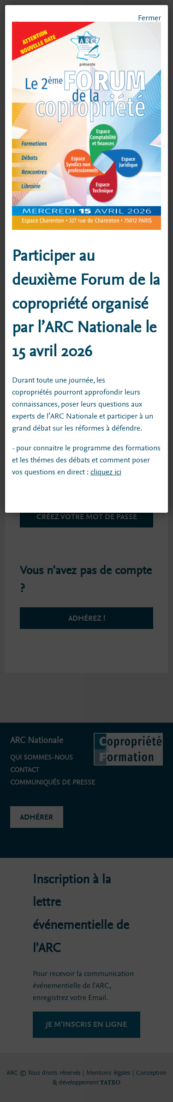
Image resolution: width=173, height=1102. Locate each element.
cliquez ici (105, 472)
